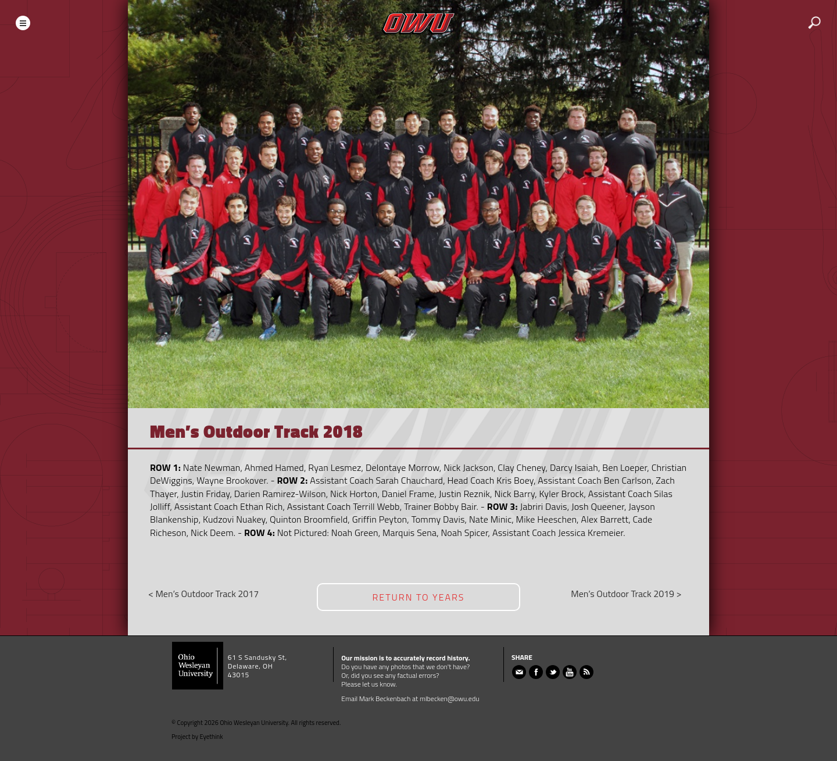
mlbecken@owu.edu (450, 698)
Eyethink (211, 736)
